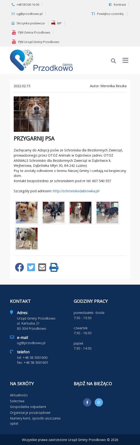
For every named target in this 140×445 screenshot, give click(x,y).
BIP (56, 23)
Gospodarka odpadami (28, 406)
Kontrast (117, 4)
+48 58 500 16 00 (25, 4)
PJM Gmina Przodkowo (31, 32)
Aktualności (19, 395)
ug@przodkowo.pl (27, 14)
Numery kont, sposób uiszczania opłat (35, 421)
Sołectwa (17, 401)
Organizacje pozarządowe (30, 412)
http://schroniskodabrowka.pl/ (76, 191)
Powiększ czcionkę (107, 14)
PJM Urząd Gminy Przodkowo (35, 41)
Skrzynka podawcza (28, 23)
